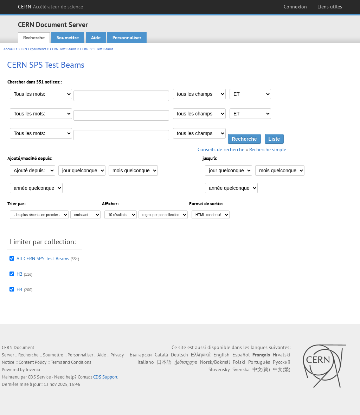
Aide (96, 37)
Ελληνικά (201, 355)
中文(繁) (281, 369)
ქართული (185, 362)
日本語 (164, 362)
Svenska (241, 369)
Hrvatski (281, 355)
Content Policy (32, 362)
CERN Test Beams (63, 49)
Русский (281, 362)
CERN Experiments (32, 49)
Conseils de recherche (221, 149)
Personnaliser (126, 37)
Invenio (33, 370)
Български (141, 355)
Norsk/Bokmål (215, 362)
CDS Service (39, 377)
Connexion (295, 7)
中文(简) (261, 369)
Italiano (145, 362)
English (221, 355)
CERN (50, 7)
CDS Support (105, 377)
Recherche (34, 37)
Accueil (9, 49)
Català (161, 355)
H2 (19, 274)
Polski (239, 362)
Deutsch (179, 355)
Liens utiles (329, 7)
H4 (19, 289)
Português (259, 362)
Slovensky (219, 369)
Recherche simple (267, 149)
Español (241, 355)
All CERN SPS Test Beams (43, 258)
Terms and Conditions (71, 362)
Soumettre (68, 37)
